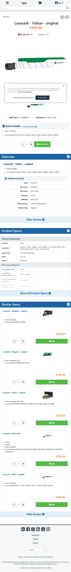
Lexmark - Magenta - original (15, 311)
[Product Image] (35, 106)
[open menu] (7, 3)
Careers (36, 543)
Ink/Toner (6, 17)
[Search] (67, 8)
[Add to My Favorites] (67, 17)
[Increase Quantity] (31, 144)
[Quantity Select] (26, 144)
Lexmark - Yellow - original (14, 393)
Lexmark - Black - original (13, 474)
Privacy (20, 557)
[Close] (63, 86)
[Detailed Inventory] (43, 34)
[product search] (35, 8)
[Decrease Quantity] (22, 144)
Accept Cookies (42, 97)
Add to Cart (42, 144)
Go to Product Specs (29, 127)
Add (52, 341)
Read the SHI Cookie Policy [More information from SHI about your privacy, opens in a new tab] (25, 92)
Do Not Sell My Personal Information (23, 97)
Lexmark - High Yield (11, 433)
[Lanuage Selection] (36, 550)
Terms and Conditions (32, 557)
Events (35, 539)
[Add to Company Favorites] (62, 17)
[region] (35, 92)
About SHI (35, 535)
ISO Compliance (47, 557)
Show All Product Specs (35, 293)
